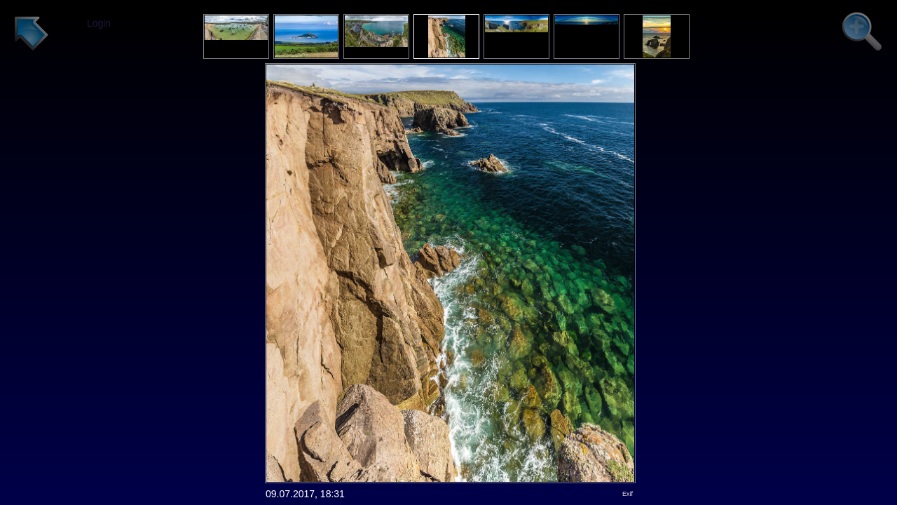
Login (99, 23)
